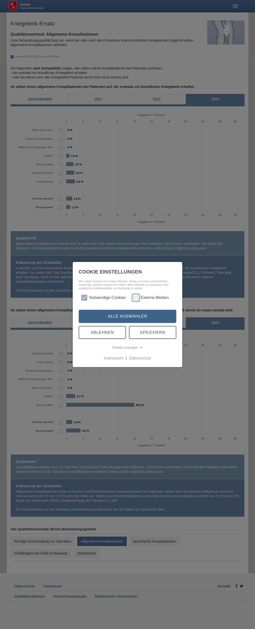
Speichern (152, 332)
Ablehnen (102, 332)
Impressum (114, 358)
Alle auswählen (127, 316)
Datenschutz (140, 358)
